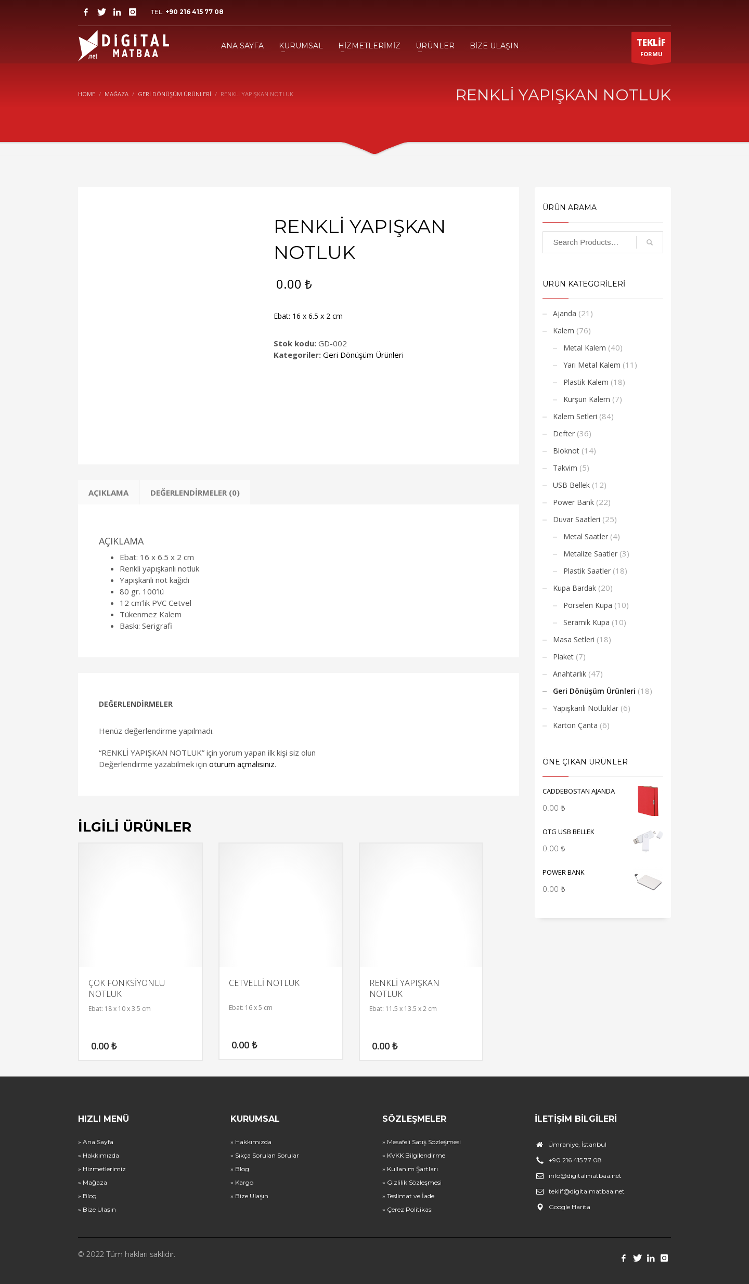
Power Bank (573, 502)
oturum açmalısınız (242, 764)
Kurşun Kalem (586, 399)
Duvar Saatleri (576, 519)
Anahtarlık (569, 674)
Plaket (563, 657)
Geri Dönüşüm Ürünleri (363, 354)
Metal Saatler (585, 536)
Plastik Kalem (586, 382)
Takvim (565, 468)
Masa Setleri (574, 639)
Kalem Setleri (575, 416)
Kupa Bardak (574, 588)
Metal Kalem (584, 348)
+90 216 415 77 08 (194, 12)
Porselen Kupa (587, 605)
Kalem (563, 330)
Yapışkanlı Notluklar (585, 708)
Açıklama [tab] (108, 492)
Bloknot (566, 451)
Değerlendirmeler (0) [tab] (195, 492)
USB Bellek (571, 485)
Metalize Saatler (590, 554)
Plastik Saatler (587, 571)
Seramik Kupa (586, 622)
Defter (564, 433)
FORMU (651, 49)
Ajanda (564, 313)
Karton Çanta (575, 725)
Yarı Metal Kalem (592, 365)
